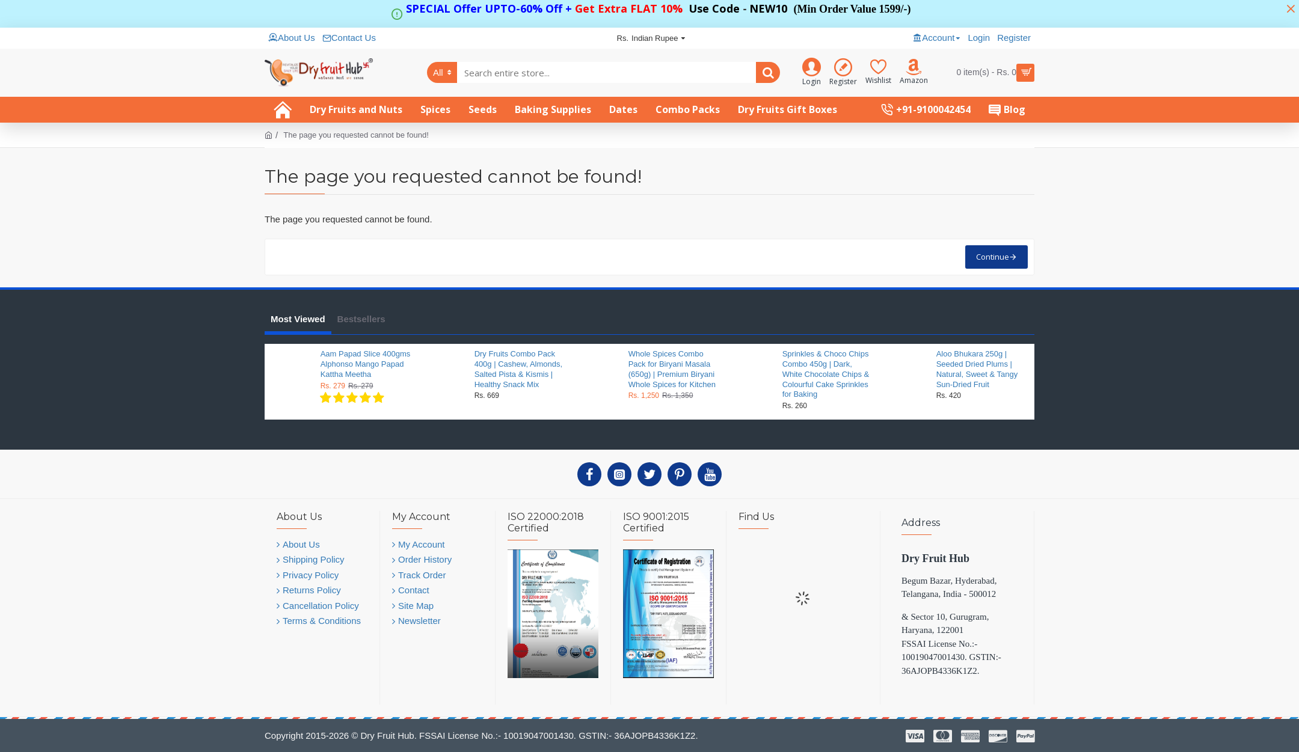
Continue (992, 256)
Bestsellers (361, 319)
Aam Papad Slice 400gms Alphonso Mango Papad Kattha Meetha (366, 364)
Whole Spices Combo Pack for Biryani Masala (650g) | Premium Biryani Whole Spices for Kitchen (672, 369)
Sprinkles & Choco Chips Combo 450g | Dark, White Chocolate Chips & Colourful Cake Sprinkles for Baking (826, 374)
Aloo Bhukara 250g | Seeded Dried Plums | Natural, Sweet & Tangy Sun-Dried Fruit (977, 369)
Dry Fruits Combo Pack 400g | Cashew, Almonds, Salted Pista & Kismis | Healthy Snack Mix (518, 369)
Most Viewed (298, 319)
